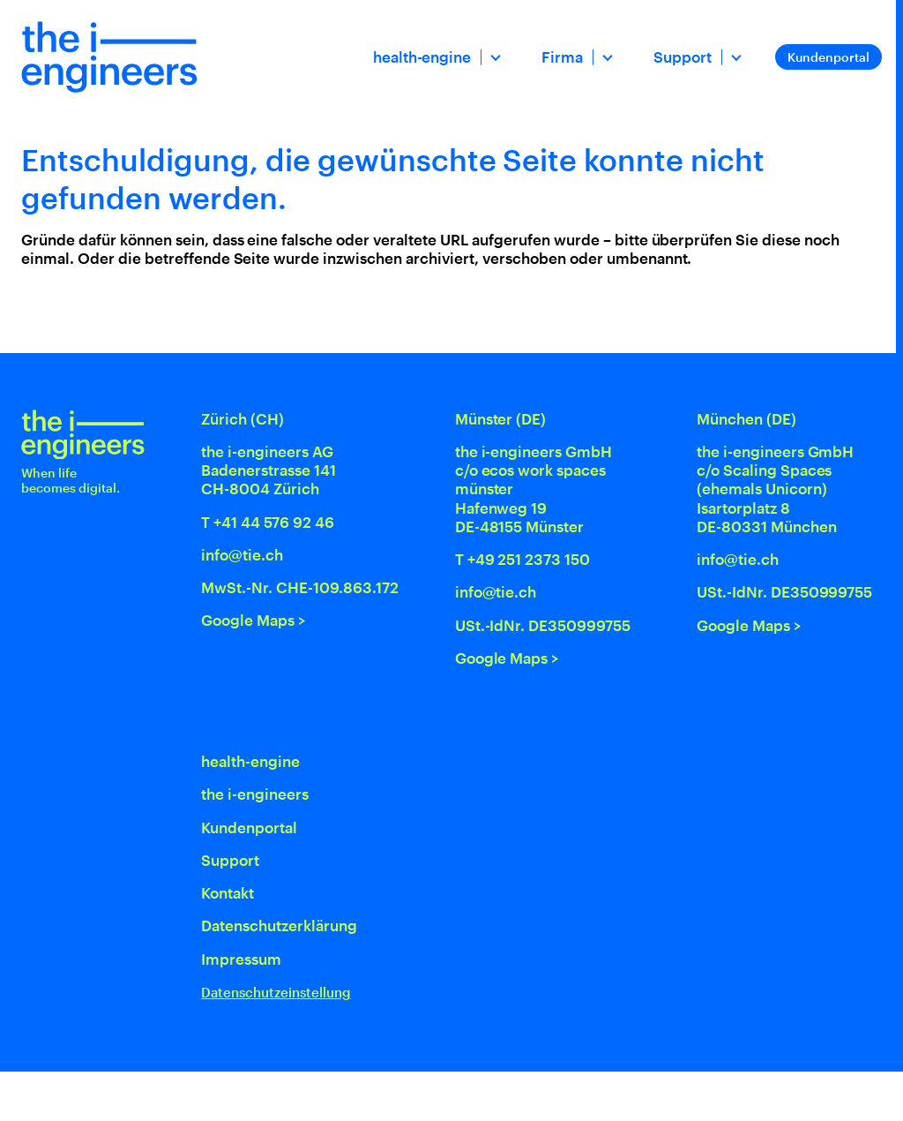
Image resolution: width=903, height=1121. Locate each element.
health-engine (422, 56)
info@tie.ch (242, 554)
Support (682, 56)
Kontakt (227, 892)
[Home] (109, 57)
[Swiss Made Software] (793, 1096)
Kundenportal (828, 56)
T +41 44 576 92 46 (267, 521)
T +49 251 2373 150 (523, 559)
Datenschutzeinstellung (276, 992)
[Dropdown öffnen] (493, 57)
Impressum (241, 958)
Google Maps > (253, 619)
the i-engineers (255, 793)
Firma (562, 56)
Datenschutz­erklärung (279, 925)
